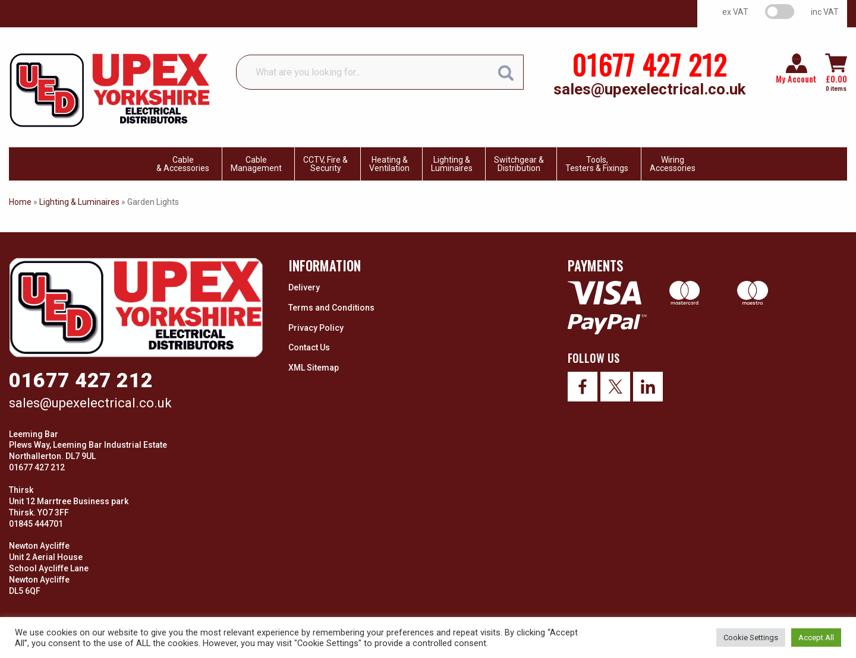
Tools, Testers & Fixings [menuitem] (596, 164)
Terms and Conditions (331, 307)
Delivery (304, 287)
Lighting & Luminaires (79, 202)
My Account (796, 79)
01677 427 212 (649, 64)
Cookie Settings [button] (750, 637)
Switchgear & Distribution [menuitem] (519, 164)
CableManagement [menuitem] (256, 164)
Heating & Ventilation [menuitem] (389, 164)
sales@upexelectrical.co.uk (649, 89)
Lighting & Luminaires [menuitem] (452, 164)
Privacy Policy (316, 328)
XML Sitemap (313, 367)
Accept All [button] (816, 637)
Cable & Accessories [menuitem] (182, 164)
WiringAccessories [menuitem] (673, 164)
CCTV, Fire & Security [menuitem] (325, 164)
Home (20, 202)
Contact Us (309, 347)
